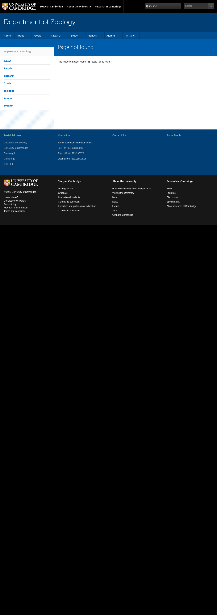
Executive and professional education (77, 206)
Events (115, 206)
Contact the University (15, 200)
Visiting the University (123, 193)
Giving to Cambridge (122, 215)
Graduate (63, 193)
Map (114, 197)
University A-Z (11, 197)
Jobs (114, 210)
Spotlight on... (174, 201)
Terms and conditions (14, 211)
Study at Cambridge (51, 6)
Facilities (92, 35)
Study (74, 35)
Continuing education (69, 201)
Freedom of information (15, 207)
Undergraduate (65, 188)
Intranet (131, 35)
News (115, 201)
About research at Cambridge (182, 206)
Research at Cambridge (108, 6)
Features (171, 193)
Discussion (172, 197)
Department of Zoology (17, 53)
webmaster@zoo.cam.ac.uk (72, 158)
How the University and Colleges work (131, 188)
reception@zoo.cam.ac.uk (78, 142)
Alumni (110, 35)
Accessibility (10, 204)
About (20, 35)
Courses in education (69, 210)
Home (7, 35)
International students (69, 197)
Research (56, 35)
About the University (79, 6)
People (37, 35)
